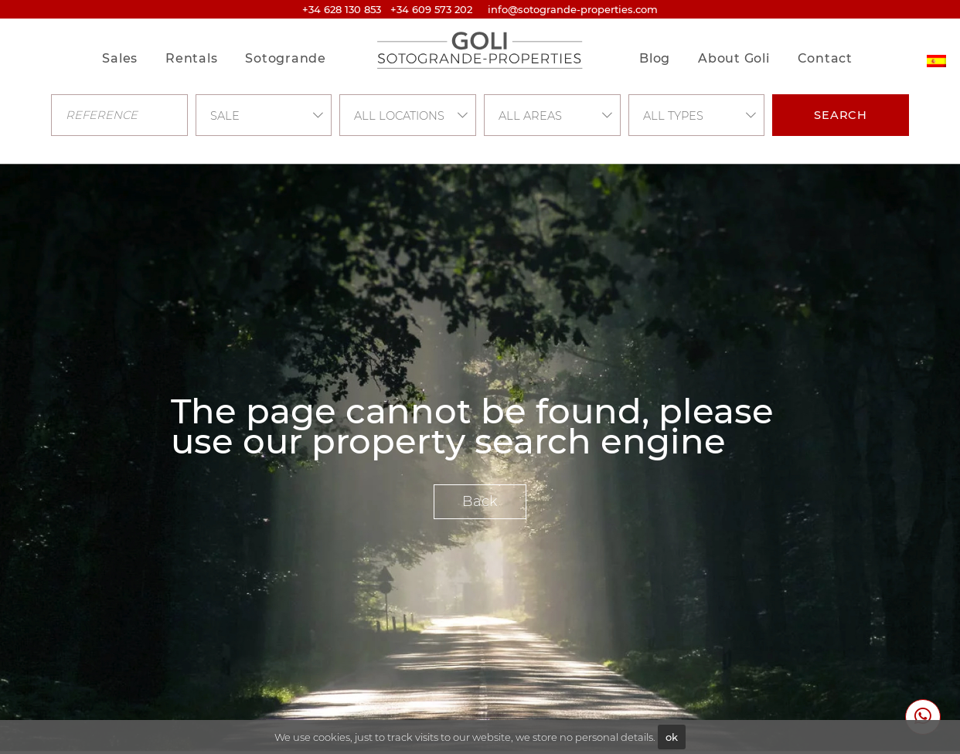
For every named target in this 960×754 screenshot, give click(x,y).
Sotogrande (285, 58)
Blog (654, 58)
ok (672, 737)
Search (840, 115)
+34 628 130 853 (341, 9)
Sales (120, 58)
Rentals (191, 58)
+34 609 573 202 (431, 9)
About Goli (734, 58)
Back (480, 501)
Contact (825, 58)
